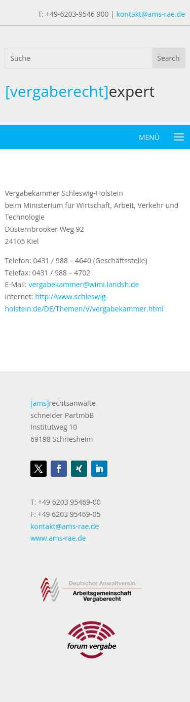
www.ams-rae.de (58, 538)
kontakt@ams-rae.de (151, 14)
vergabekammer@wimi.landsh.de (83, 284)
